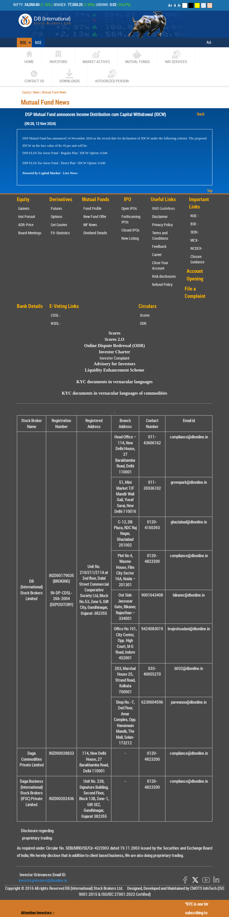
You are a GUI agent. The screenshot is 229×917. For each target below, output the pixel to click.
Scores (145, 315)
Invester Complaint (115, 358)
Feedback (159, 246)
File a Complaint (195, 292)
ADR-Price (25, 224)
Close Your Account (160, 265)
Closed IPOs (130, 230)
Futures (56, 208)
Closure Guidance (197, 259)
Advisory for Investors (114, 363)
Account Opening (195, 274)
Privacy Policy (162, 224)
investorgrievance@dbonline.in (42, 880)
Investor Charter (114, 352)
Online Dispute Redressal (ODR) (114, 345)
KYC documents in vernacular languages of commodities (114, 393)
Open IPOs (129, 208)
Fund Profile (92, 208)
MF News (90, 224)
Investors (58, 56)
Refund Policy (162, 284)
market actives (96, 56)
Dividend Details (95, 232)
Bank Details (30, 306)
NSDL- (56, 323)
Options (56, 216)
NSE (38, 42)
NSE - (194, 215)
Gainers (23, 208)
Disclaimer (160, 216)
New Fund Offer (94, 216)
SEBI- (194, 232)
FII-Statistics (60, 232)
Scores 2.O (114, 339)
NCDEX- (196, 248)
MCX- (194, 240)
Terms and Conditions (160, 235)
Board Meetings (29, 232)
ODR (143, 323)
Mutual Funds (137, 56)
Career (157, 254)
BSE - (194, 223)
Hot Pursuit (26, 216)
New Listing (130, 238)
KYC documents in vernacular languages (114, 381)
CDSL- (55, 315)
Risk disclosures (164, 276)
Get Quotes (59, 224)
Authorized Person (112, 76)
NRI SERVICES (176, 56)
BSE (23, 42)
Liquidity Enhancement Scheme (114, 370)
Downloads (69, 76)
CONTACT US (34, 76)
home (29, 56)
